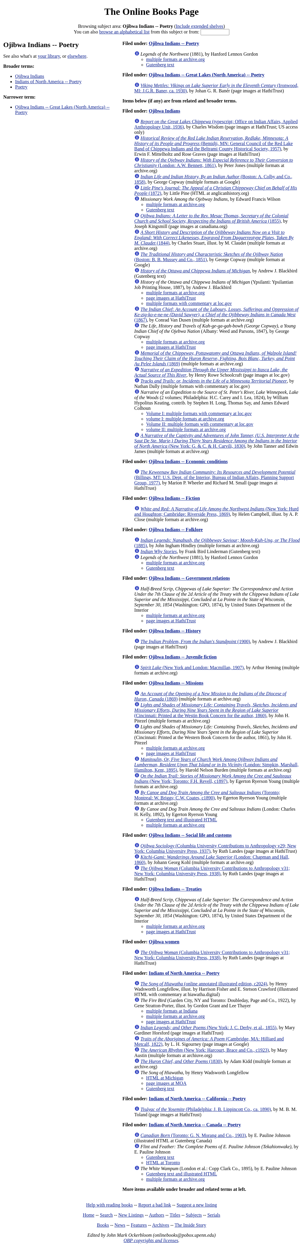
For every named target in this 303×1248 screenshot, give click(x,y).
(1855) (211, 218)
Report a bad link (154, 1204)
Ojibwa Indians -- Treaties (175, 889)
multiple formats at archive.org (175, 59)
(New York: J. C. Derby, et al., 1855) (208, 1027)
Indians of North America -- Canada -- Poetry (195, 1124)
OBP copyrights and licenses (150, 1240)
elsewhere (76, 56)
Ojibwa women (164, 941)
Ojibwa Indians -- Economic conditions (188, 461)
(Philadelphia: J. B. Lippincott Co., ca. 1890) (206, 1109)
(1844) (214, 237)
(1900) (195, 641)
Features (139, 1225)
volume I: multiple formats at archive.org (185, 418)
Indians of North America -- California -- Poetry (197, 1098)
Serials (213, 1215)
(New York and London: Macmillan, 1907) (192, 667)
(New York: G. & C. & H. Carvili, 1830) (216, 441)
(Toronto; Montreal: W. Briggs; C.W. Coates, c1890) (207, 795)
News (120, 1225)
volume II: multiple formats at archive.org (186, 429)
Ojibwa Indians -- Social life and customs (190, 835)
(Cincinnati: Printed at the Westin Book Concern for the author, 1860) (215, 710)
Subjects (194, 1215)
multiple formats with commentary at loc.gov (189, 303)
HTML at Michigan (164, 1077)
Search (106, 1215)
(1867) (216, 314)
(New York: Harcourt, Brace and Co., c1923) (205, 1050)
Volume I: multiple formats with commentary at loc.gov (199, 413)
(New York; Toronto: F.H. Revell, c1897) (212, 778)
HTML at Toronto (163, 1162)
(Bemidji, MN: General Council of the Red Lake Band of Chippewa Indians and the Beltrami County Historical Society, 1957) (213, 143)
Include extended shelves (199, 26)
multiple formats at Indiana (172, 1011)
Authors (156, 1215)
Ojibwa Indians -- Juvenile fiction (183, 656)
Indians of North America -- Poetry (48, 81)
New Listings (131, 1215)
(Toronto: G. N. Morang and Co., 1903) (193, 1135)
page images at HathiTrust (171, 298)
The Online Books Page (151, 11)
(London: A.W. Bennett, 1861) (213, 163)
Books (103, 1225)
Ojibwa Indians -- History (175, 630)
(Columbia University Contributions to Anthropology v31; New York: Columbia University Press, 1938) (212, 871)
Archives (160, 1225)
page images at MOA (166, 1083)
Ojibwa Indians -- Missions (176, 682)
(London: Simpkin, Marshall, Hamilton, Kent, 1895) (216, 764)
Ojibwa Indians (29, 76)
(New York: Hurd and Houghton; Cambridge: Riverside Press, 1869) (216, 511)
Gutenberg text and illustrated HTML (181, 819)
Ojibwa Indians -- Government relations (189, 578)
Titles (175, 1215)
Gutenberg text (160, 64)
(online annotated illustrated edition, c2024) (204, 983)
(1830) (181, 1061)
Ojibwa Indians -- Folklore (176, 529)
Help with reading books (109, 1204)
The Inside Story (190, 1225)
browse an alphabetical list (124, 31)
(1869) (215, 358)
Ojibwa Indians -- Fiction (174, 498)
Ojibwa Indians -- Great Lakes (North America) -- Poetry (207, 74)
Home (88, 1215)
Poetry (21, 86)
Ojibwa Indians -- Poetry (174, 43)
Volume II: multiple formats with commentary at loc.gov (199, 424)
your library (49, 56)
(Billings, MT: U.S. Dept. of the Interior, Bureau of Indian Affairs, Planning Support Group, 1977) (214, 477)
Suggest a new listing (197, 1204)
